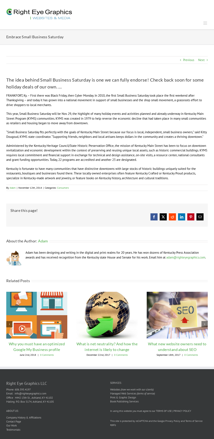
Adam (13, 187)
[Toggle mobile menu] (205, 23)
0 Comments (47, 354)
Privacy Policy (172, 420)
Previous (188, 60)
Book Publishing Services (124, 401)
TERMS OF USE (164, 410)
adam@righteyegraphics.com (185, 257)
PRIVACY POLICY (182, 410)
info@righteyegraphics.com (30, 393)
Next (201, 60)
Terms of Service (194, 420)
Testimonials (13, 429)
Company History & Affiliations (23, 417)
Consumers (63, 187)
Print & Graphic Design (123, 397)
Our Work (11, 425)
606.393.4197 (23, 389)
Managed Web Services (132, 393)
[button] (9, 324)
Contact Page (13, 421)
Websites (132, 389)
